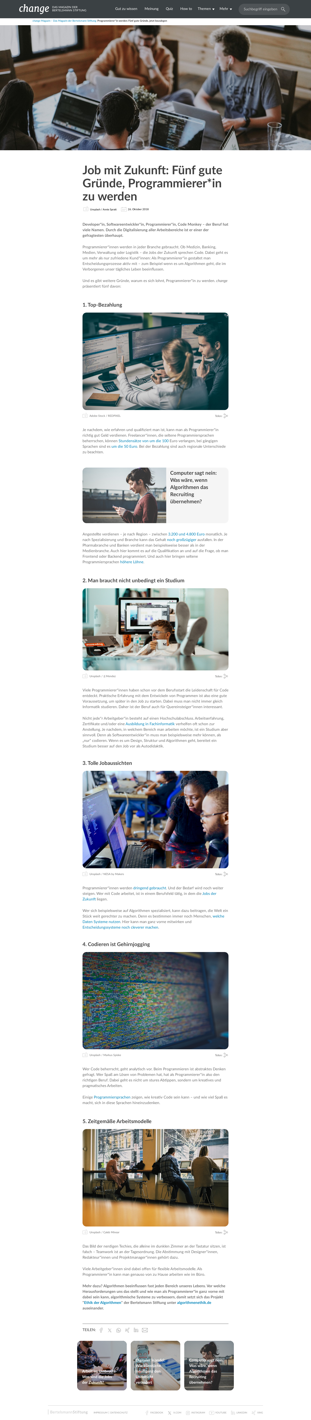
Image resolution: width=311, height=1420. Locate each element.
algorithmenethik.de (194, 1303)
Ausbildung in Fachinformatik (150, 724)
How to (186, 9)
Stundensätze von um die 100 (144, 441)
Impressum (101, 1412)
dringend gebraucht (149, 888)
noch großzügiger (181, 540)
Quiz (169, 9)
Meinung (151, 9)
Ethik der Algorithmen (102, 1303)
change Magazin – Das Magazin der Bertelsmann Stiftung (64, 21)
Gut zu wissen (126, 9)
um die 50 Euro (124, 447)
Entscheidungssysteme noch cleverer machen (120, 927)
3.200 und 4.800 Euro (186, 534)
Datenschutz (119, 1412)
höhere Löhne (131, 562)
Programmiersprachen (112, 1097)
